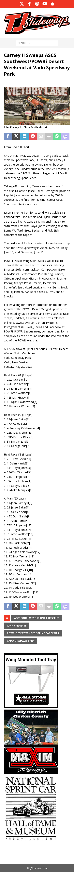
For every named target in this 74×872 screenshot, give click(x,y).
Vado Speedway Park (20, 640)
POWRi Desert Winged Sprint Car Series (33, 633)
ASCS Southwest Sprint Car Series (36, 618)
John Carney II (16, 625)
